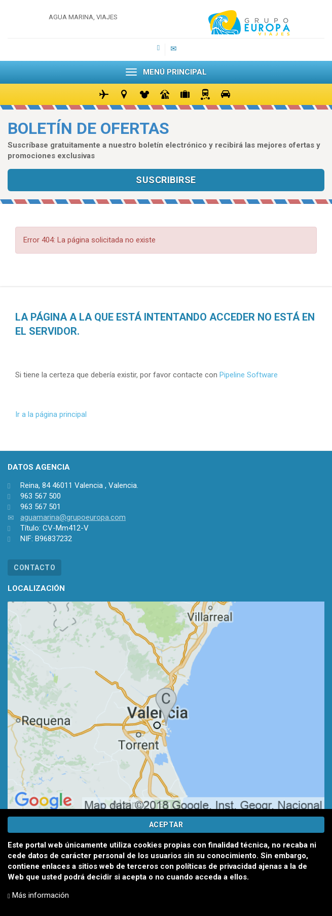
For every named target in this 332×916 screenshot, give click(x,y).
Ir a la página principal (51, 414)
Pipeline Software (248, 374)
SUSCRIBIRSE (166, 179)
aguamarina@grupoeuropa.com (73, 517)
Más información (38, 895)
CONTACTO (34, 567)
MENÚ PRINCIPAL (166, 72)
